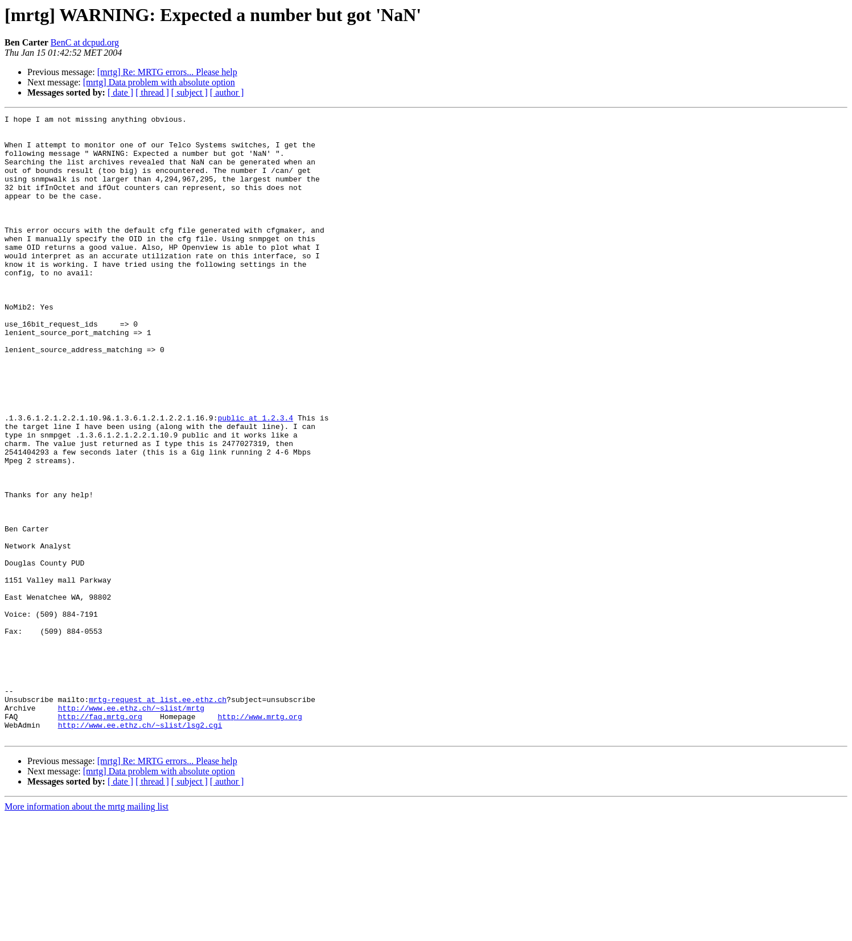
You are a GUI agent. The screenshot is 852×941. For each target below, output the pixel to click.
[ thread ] (152, 92)
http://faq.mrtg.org (100, 837)
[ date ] (120, 92)
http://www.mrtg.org (259, 837)
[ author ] (227, 92)
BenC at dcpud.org (85, 42)
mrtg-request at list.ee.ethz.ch (158, 817)
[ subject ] (189, 92)
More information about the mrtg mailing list (86, 931)
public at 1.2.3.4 (255, 479)
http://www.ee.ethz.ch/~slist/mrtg (131, 827)
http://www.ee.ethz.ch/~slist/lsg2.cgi (140, 848)
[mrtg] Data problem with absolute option (159, 82)
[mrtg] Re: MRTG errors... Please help (167, 72)
